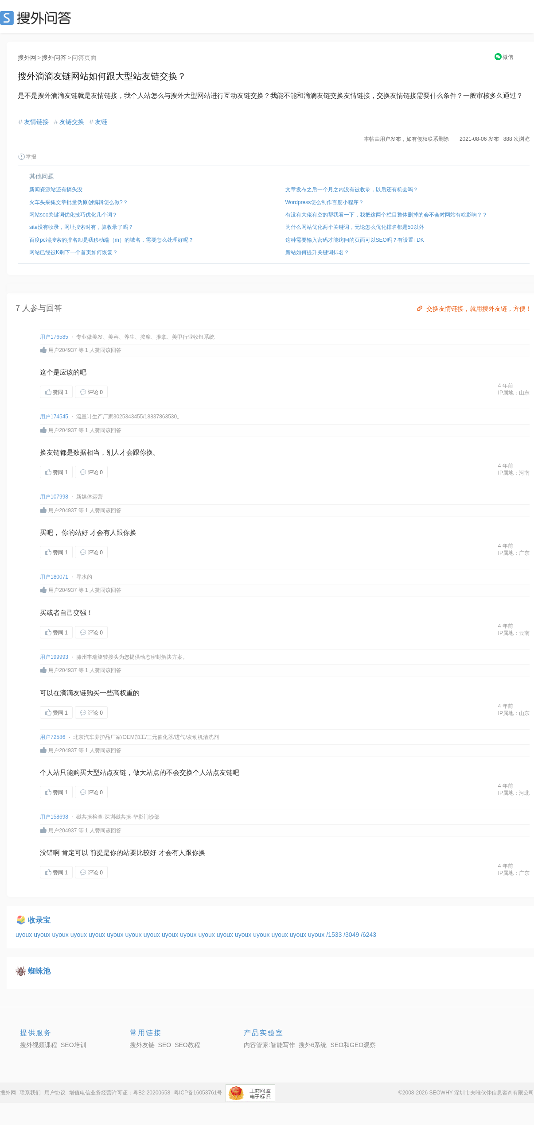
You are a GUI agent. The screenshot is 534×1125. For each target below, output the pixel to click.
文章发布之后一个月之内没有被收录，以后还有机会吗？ (351, 189)
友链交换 (71, 121)
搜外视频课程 (38, 1044)
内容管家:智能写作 (269, 1044)
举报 (27, 157)
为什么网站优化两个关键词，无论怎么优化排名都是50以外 (354, 227)
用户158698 (54, 817)
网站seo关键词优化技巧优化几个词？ (73, 215)
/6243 (368, 934)
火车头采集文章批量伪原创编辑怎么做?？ (78, 202)
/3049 (352, 934)
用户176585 (54, 337)
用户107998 (54, 497)
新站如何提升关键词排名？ (317, 252)
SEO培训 (73, 1044)
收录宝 (39, 920)
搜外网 (27, 57)
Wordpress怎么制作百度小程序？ (324, 202)
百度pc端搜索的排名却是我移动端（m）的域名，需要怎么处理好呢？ (111, 240)
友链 (101, 121)
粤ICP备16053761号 (198, 1093)
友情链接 (36, 121)
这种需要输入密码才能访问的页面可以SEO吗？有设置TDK (354, 240)
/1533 (334, 934)
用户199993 (54, 657)
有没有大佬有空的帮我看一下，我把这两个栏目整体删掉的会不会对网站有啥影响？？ (386, 215)
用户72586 (52, 737)
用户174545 (54, 417)
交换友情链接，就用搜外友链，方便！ (473, 308)
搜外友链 (142, 1044)
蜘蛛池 (39, 971)
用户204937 (62, 350)
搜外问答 (54, 57)
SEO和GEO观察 (353, 1044)
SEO (37, 18)
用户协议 (55, 1093)
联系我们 (30, 1093)
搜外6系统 (313, 1044)
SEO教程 (187, 1044)
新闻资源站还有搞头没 (55, 189)
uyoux (25, 934)
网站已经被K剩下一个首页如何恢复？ (73, 252)
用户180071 (54, 577)
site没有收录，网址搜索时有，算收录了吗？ (81, 227)
